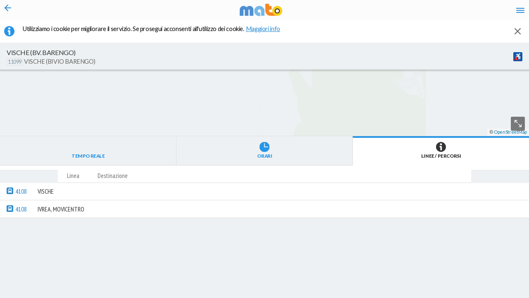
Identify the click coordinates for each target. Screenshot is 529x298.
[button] (221, 273)
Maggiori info (267, 33)
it (402, 12)
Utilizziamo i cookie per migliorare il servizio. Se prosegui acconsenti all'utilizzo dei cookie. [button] (157, 33)
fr (432, 12)
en (417, 12)
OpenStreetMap (510, 294)
